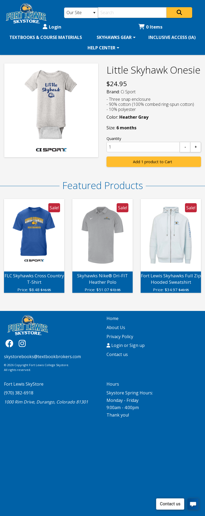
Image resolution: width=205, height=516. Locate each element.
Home (113, 318)
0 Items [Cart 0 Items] (151, 27)
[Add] (195, 147)
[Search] (132, 12)
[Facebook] (10, 343)
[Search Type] (81, 12)
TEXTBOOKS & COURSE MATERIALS (45, 37)
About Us (116, 327)
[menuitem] (45, 37)
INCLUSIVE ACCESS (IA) (172, 37)
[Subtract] (185, 147)
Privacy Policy (120, 336)
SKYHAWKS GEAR (114, 37)
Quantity (114, 138)
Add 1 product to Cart (152, 161)
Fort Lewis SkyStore (24, 384)
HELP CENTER (101, 48)
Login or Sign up (126, 345)
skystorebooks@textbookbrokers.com (42, 356)
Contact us (117, 354)
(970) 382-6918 (18, 393)
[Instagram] (22, 343)
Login (52, 27)
